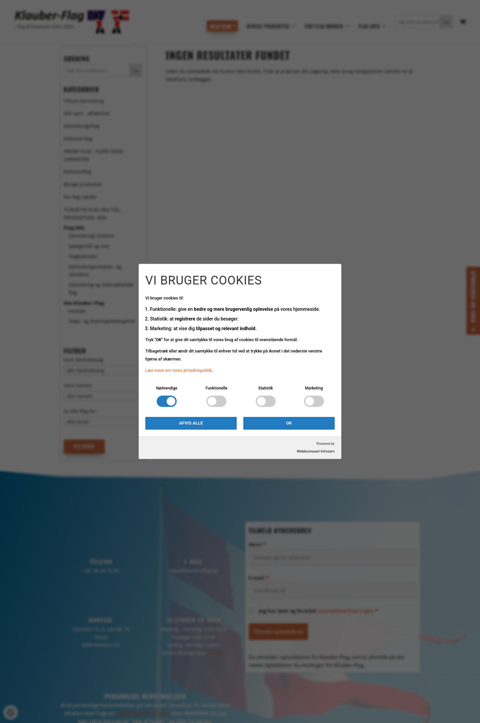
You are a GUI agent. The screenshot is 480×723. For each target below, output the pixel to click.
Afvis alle (191, 423)
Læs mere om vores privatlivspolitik (178, 370)
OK (289, 423)
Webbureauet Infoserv (316, 451)
